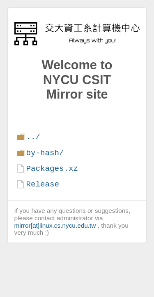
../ (33, 136)
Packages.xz (52, 168)
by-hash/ (45, 152)
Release (42, 184)
